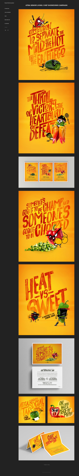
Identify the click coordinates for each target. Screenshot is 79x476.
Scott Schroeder (9, 3)
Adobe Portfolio (48, 472)
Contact (6, 27)
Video (5, 16)
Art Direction (7, 8)
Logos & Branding (8, 12)
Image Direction (7, 19)
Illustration (7, 23)
